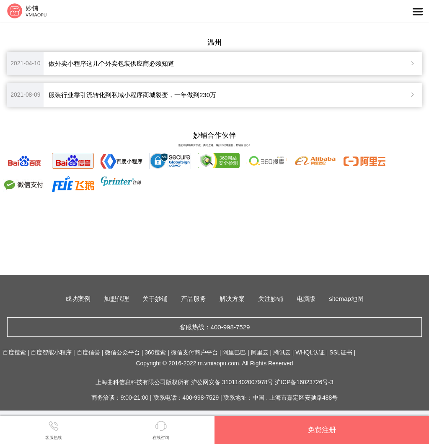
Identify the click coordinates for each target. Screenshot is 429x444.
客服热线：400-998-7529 (214, 327)
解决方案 (232, 298)
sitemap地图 (346, 298)
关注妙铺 (270, 298)
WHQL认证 (310, 352)
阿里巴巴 (234, 352)
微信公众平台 (122, 352)
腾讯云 (282, 352)
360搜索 (155, 352)
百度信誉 (88, 352)
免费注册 (322, 430)
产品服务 (193, 298)
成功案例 (77, 298)
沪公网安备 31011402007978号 (233, 382)
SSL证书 (340, 352)
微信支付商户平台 (194, 352)
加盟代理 (116, 298)
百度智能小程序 (51, 352)
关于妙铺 (155, 298)
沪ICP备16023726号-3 (304, 382)
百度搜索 (14, 352)
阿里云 (260, 352)
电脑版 (306, 298)
